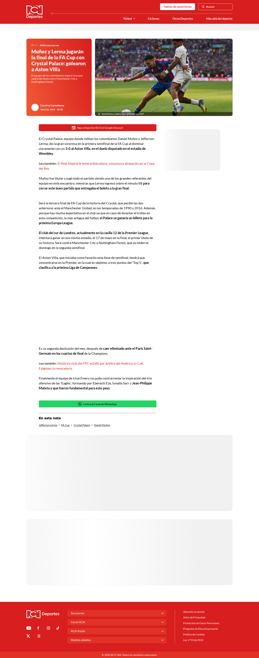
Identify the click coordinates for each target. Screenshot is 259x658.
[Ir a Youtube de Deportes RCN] (28, 628)
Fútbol (128, 18)
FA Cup (65, 425)
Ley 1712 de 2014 (193, 639)
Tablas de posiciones (178, 6)
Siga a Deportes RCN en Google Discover (98, 127)
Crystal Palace (82, 425)
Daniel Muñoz (102, 425)
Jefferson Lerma (48, 425)
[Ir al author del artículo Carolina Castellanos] (35, 107)
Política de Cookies (194, 634)
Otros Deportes (182, 18)
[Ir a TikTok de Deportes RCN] (57, 628)
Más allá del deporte (219, 18)
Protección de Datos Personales (201, 623)
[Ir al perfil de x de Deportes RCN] (28, 636)
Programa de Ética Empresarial (200, 628)
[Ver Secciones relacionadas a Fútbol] (134, 18)
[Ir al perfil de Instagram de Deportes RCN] (48, 628)
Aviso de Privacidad (194, 617)
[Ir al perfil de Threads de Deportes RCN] (38, 636)
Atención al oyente (193, 611)
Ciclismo (153, 18)
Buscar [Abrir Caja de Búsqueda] (208, 6)
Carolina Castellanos (52, 105)
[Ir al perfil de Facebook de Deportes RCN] (38, 628)
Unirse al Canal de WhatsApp (97, 404)
